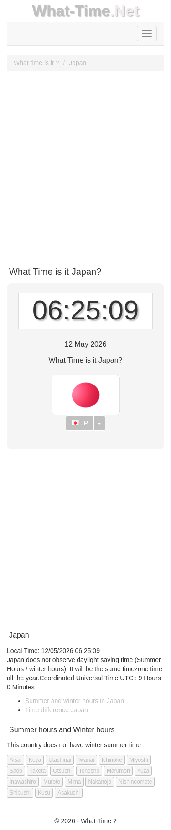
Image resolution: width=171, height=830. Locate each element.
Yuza (143, 771)
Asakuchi (68, 793)
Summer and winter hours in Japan (74, 700)
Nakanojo (99, 782)
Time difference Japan (56, 710)
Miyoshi (139, 760)
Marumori (118, 771)
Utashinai (59, 760)
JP (80, 423)
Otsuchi (62, 771)
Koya (35, 760)
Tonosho (89, 771)
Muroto (51, 782)
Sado (16, 771)
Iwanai (86, 760)
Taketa (38, 771)
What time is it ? (36, 62)
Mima (74, 782)
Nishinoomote (135, 782)
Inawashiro (23, 782)
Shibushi (20, 793)
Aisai (15, 760)
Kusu (44, 793)
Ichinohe (112, 760)
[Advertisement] (85, 165)
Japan (77, 62)
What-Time (71, 10)
